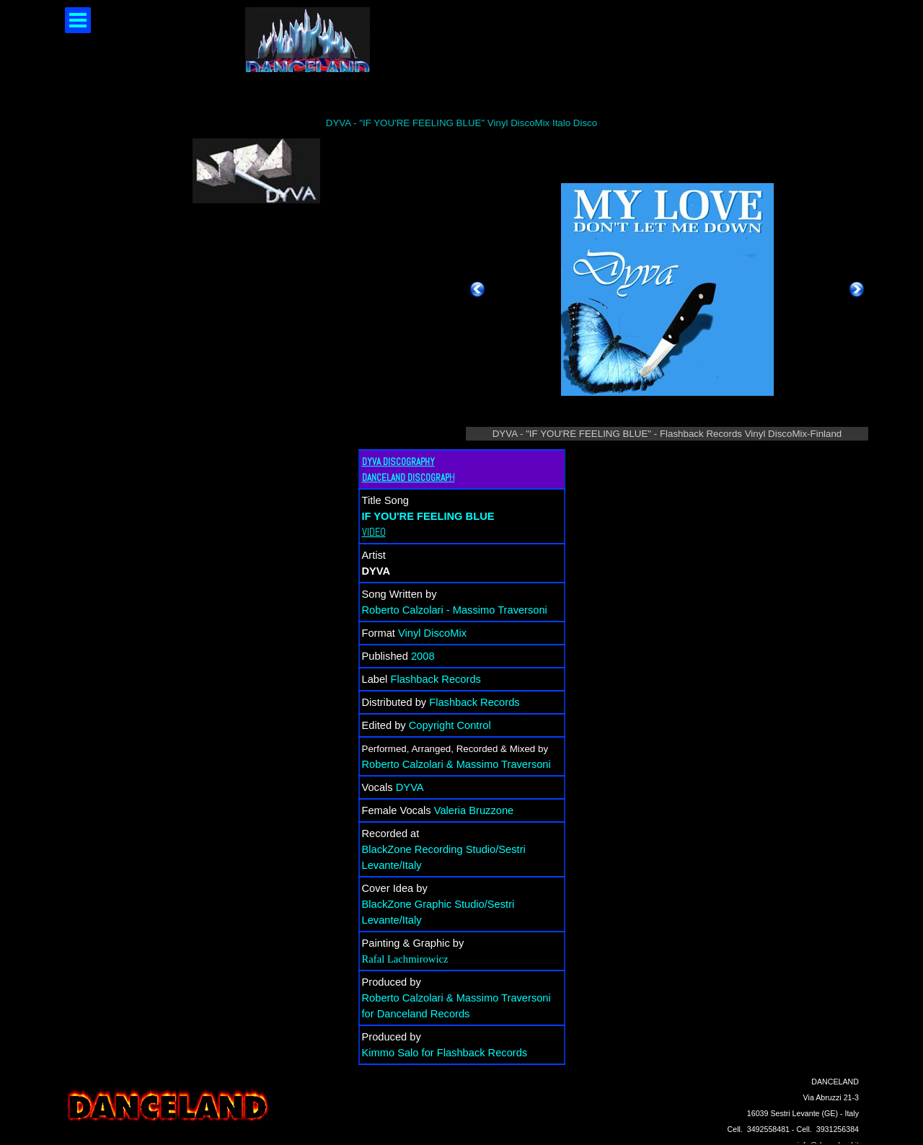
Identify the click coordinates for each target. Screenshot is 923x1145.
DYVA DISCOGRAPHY (398, 462)
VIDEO (374, 532)
